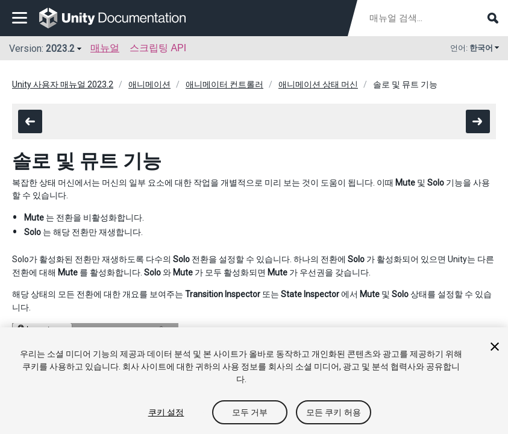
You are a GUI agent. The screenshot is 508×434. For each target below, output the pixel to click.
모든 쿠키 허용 (333, 412)
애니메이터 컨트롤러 (224, 84)
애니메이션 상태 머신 (318, 84)
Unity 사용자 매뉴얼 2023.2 (62, 84)
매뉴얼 (104, 48)
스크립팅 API (158, 48)
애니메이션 (149, 84)
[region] (254, 380)
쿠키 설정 (166, 412)
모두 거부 (250, 412)
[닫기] (495, 346)
